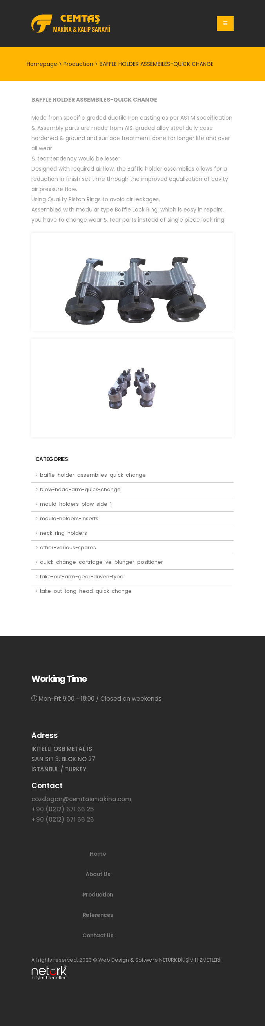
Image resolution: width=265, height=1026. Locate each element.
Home (98, 854)
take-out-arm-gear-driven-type (81, 576)
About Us (97, 874)
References (98, 915)
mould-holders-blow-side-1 (76, 504)
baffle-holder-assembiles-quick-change (93, 475)
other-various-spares (68, 547)
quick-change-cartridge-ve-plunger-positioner (101, 562)
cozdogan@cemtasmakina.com (81, 799)
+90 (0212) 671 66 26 (62, 819)
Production (98, 894)
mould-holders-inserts (69, 518)
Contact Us (97, 935)
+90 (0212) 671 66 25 (62, 809)
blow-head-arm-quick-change (80, 489)
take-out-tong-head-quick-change (86, 591)
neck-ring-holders (63, 533)
